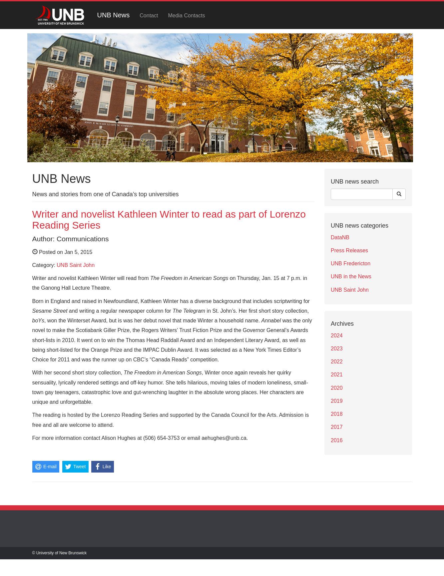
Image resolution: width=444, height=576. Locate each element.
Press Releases (349, 250)
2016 (337, 440)
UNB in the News (351, 276)
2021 (337, 374)
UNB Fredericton (350, 263)
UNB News (113, 15)
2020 (337, 388)
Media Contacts (186, 15)
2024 (337, 335)
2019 (337, 401)
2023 (337, 348)
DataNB (340, 237)
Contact (149, 15)
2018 (337, 414)
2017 (337, 427)
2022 (337, 361)
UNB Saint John (76, 265)
